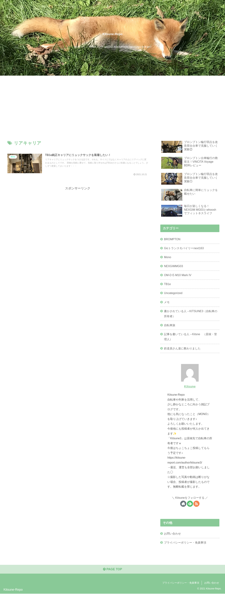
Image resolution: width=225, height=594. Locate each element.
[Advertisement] (112, 102)
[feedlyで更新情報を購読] (190, 504)
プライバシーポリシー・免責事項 (185, 542)
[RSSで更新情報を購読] (196, 504)
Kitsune (189, 386)
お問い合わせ (172, 533)
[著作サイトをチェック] (183, 504)
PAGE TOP (112, 569)
